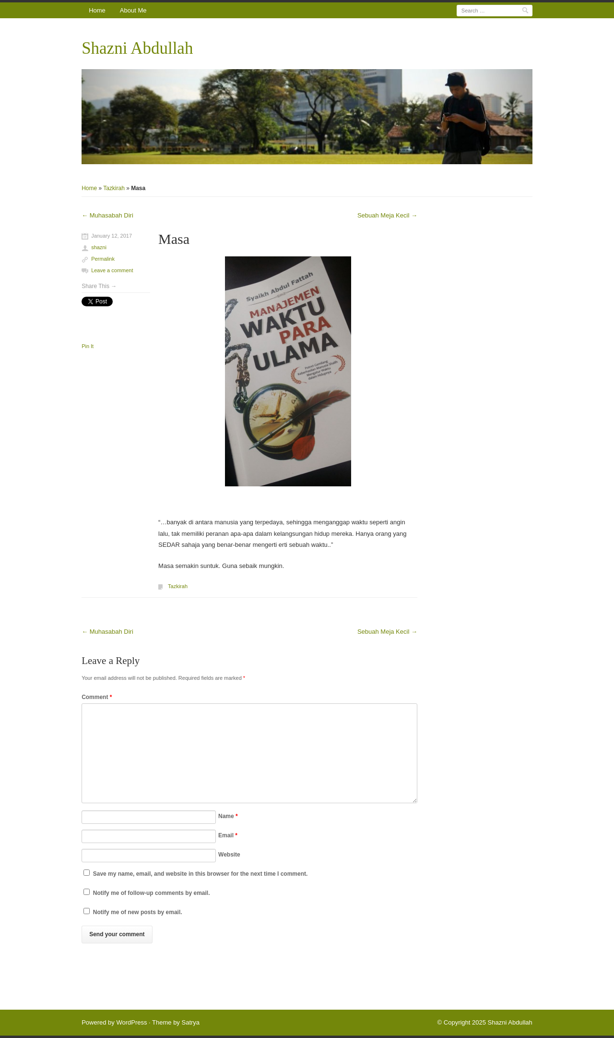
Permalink (103, 259)
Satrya (190, 1022)
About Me (133, 10)
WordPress (131, 1022)
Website (229, 854)
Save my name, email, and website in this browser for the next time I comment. (200, 873)
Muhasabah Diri (107, 215)
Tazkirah (114, 188)
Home (97, 10)
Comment (97, 697)
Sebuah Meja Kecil (387, 215)
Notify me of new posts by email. (137, 912)
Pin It (88, 346)
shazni (98, 247)
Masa (173, 239)
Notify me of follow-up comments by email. (151, 893)
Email (227, 835)
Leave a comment (112, 270)
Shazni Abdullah (137, 48)
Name (228, 816)
